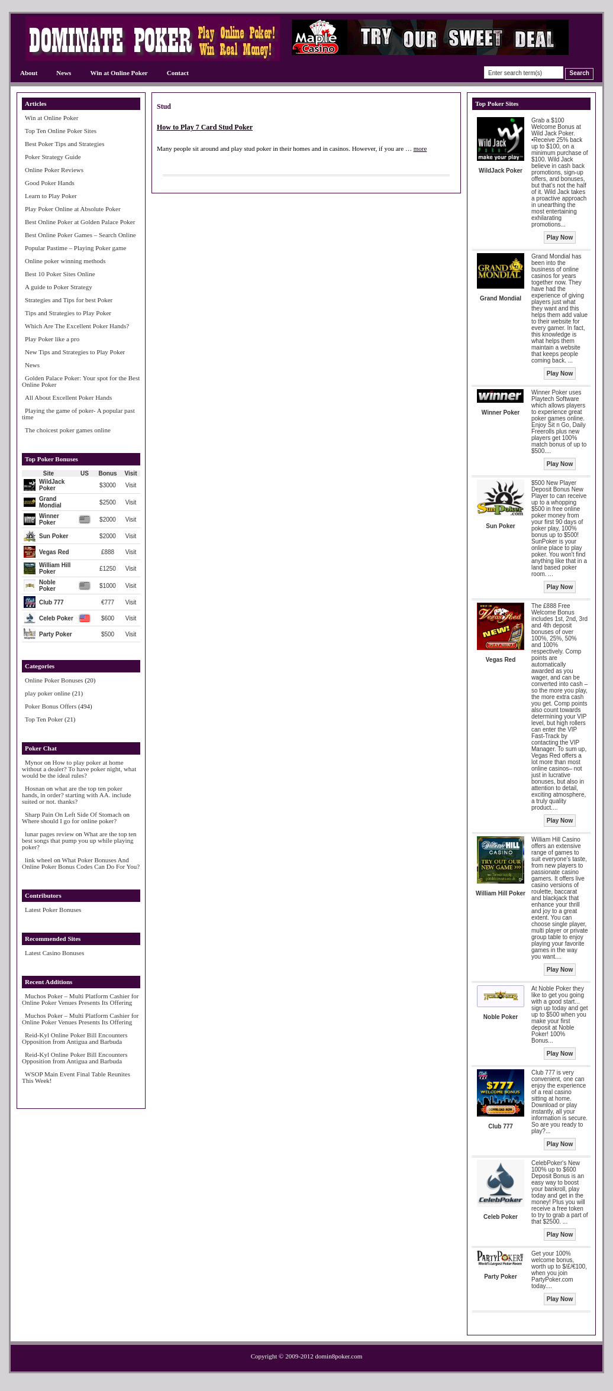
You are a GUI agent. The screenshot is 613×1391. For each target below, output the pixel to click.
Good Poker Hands (50, 182)
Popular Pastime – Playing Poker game (75, 247)
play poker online (47, 693)
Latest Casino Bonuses (54, 952)
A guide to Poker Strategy (58, 286)
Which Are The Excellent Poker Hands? (77, 325)
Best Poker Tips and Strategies (64, 143)
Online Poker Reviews (54, 169)
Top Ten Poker (44, 719)
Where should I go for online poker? (69, 820)
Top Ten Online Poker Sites (60, 130)
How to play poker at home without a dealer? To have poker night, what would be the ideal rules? (79, 769)
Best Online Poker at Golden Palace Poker (80, 221)
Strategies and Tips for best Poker (68, 299)
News (63, 72)
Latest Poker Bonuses (53, 909)
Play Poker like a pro (52, 338)
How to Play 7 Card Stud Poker (205, 127)
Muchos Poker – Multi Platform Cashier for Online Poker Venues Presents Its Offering (80, 999)
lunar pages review (49, 833)
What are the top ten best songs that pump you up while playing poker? (79, 840)
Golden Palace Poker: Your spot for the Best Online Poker (81, 381)
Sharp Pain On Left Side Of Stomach (73, 814)
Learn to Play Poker (51, 195)
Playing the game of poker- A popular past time (78, 413)
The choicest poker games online (68, 430)
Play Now (560, 237)
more (420, 148)
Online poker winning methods (65, 260)
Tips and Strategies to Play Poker (68, 312)
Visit (131, 485)
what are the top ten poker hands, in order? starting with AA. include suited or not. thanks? (76, 795)
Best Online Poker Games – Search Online (80, 234)
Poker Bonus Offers (50, 706)
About (28, 72)
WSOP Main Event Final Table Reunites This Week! (76, 1077)
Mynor (34, 762)
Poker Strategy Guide (53, 156)
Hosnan (35, 788)
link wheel (38, 859)
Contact (178, 72)
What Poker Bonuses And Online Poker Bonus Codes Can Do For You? (81, 863)
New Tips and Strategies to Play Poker (75, 351)
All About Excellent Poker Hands (68, 397)
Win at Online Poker (118, 72)
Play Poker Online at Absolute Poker (73, 208)
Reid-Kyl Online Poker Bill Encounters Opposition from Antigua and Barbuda (75, 1038)
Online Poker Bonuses (54, 680)
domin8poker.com (339, 1356)
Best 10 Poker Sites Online (60, 273)
